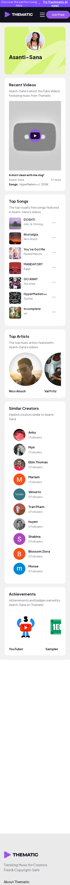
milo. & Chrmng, (33, 224)
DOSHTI (29, 219)
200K (44, 184)
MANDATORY (33, 264)
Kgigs (27, 268)
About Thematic (16, 882)
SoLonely (29, 283)
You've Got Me (34, 249)
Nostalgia (31, 234)
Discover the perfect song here (35, 3)
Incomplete (32, 309)
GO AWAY (31, 279)
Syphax (28, 298)
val (25, 313)
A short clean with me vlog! (26, 175)
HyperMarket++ (29, 184)
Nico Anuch (31, 239)
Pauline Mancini (33, 253)
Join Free (58, 15)
